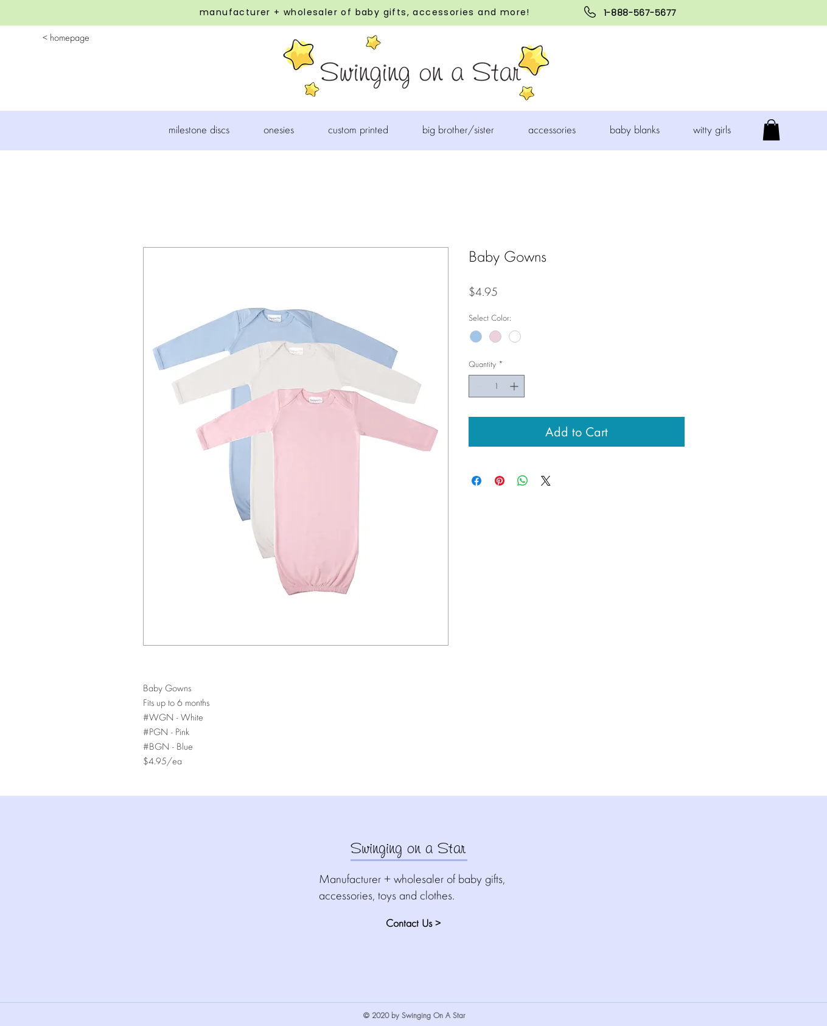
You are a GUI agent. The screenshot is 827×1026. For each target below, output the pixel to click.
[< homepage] (66, 38)
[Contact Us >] (429, 923)
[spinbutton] (497, 386)
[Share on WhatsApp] (522, 480)
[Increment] (515, 386)
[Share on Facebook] (476, 480)
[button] (286, 130)
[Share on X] (546, 480)
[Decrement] (478, 386)
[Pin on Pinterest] (499, 480)
